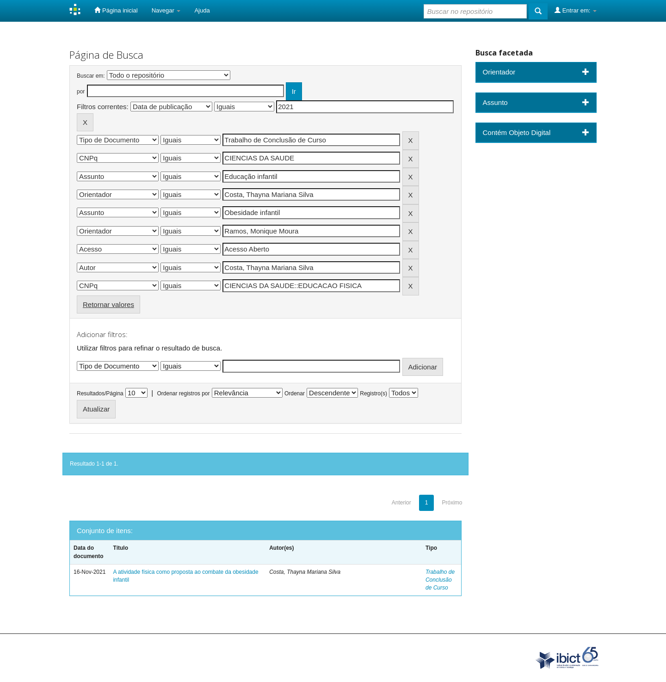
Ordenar (294, 393)
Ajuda (202, 10)
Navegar (166, 10)
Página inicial (115, 10)
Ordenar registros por (183, 393)
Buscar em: (91, 76)
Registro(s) (373, 393)
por (81, 91)
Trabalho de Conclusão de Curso (440, 580)
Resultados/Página (100, 393)
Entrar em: (576, 10)
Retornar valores (108, 304)
